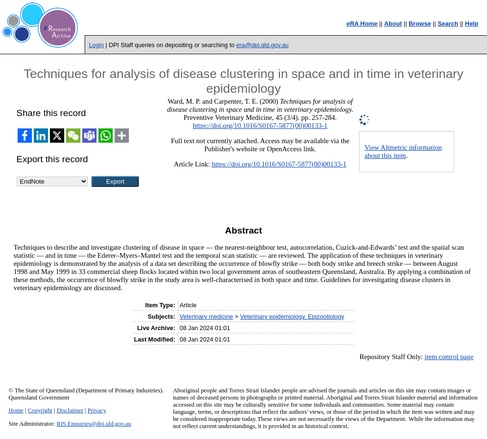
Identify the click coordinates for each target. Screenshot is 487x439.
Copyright (40, 410)
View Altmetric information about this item (403, 151)
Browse (420, 23)
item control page (449, 357)
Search (448, 23)
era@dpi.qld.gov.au (262, 45)
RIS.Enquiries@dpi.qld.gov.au (94, 423)
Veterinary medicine (206, 316)
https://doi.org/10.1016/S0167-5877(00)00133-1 (260, 125)
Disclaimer (70, 410)
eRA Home (361, 23)
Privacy (97, 410)
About (393, 23)
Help (471, 23)
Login (96, 45)
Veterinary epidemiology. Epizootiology (292, 316)
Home (16, 410)
